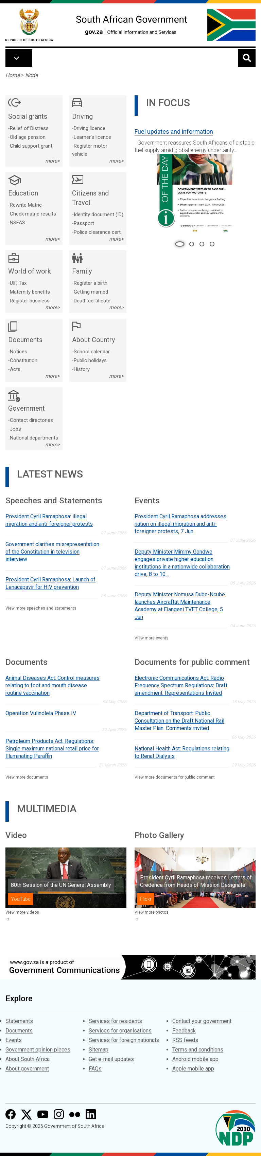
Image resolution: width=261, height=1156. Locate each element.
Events (13, 1040)
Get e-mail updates (111, 1059)
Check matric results (33, 214)
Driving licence (89, 128)
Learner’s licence (92, 137)
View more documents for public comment (175, 777)
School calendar (92, 352)
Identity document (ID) (98, 214)
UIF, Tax (18, 283)
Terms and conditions (197, 1049)
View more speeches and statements (40, 608)
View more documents (26, 777)
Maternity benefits (30, 292)
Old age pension (28, 137)
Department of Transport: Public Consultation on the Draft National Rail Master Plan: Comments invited (179, 720)
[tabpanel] (195, 177)
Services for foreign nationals (124, 1040)
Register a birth (90, 283)
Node (31, 75)
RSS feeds (185, 1040)
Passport (84, 223)
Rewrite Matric (26, 205)
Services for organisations (120, 1030)
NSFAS (17, 223)
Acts (15, 369)
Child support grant (31, 146)
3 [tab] (201, 244)
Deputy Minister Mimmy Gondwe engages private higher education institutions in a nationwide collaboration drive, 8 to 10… (182, 562)
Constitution (23, 360)
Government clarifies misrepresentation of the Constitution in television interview (52, 551)
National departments (34, 438)
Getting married (91, 292)
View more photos (152, 912)
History (82, 369)
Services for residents (115, 1021)
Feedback (184, 1030)
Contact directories (31, 420)
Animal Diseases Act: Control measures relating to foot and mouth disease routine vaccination (52, 685)
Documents (19, 1030)
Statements (19, 1021)
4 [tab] (212, 244)
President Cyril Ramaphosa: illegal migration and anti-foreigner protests (49, 520)
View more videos (22, 912)
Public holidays (90, 360)
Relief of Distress (29, 128)
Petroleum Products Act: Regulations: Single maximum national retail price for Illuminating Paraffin (52, 748)
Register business (30, 301)
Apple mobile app (193, 1068)
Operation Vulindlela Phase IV (40, 713)
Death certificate (92, 301)
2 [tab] (191, 244)
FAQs (95, 1068)
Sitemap (98, 1049)
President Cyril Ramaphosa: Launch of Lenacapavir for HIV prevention (50, 583)
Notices (18, 352)
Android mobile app (195, 1059)
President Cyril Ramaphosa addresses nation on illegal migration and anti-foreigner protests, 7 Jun (180, 524)
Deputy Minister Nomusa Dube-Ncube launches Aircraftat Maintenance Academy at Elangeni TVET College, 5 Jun (180, 605)
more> (52, 161)
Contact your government (201, 1021)
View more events (152, 638)
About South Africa (27, 1059)
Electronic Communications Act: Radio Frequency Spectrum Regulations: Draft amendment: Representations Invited (181, 685)
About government (27, 1068)
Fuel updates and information (174, 131)
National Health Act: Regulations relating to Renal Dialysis (182, 752)
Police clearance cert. (98, 232)
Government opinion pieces (37, 1049)
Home (12, 75)
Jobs (15, 429)
